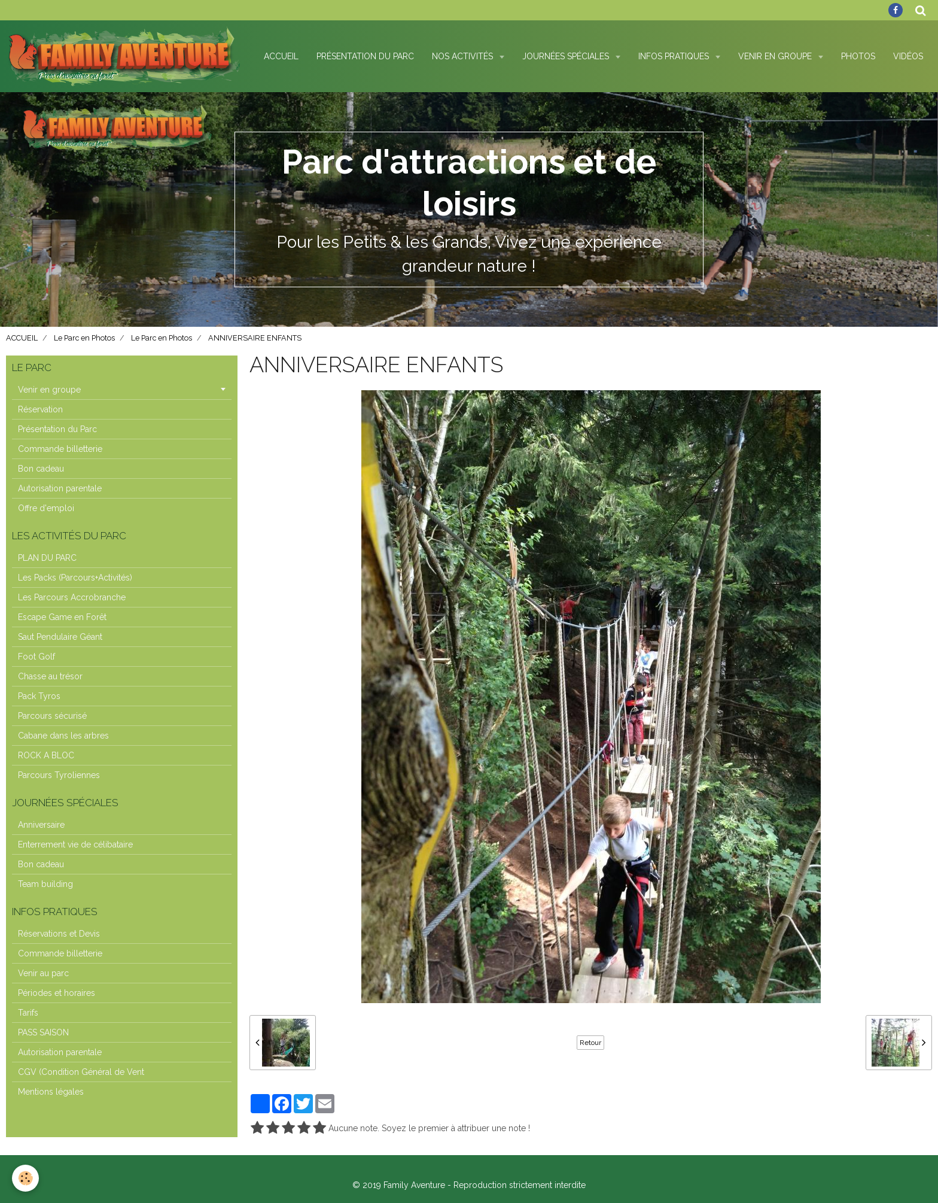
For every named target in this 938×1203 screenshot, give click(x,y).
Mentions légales (51, 1091)
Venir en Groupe (776, 56)
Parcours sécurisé (52, 716)
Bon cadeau (41, 468)
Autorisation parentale (60, 488)
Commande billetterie (60, 449)
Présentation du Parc (365, 56)
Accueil (281, 56)
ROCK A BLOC (46, 755)
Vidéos (908, 56)
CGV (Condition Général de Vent (81, 1072)
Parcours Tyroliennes (59, 775)
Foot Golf (36, 656)
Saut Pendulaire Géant (60, 637)
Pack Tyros (39, 696)
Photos (858, 56)
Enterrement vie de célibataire (75, 844)
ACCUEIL (22, 337)
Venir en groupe (49, 389)
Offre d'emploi (46, 508)
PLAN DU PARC (47, 558)
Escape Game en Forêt (62, 617)
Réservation (40, 409)
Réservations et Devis (59, 933)
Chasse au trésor (50, 676)
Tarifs (28, 1012)
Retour (590, 1042)
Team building (45, 884)
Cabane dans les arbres (63, 735)
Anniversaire (41, 825)
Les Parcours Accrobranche (72, 597)
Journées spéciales (566, 56)
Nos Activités (463, 56)
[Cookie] (25, 1178)
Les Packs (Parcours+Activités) (75, 577)
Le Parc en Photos (84, 337)
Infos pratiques (674, 56)
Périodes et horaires (56, 993)
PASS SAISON (43, 1032)
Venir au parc (43, 973)
